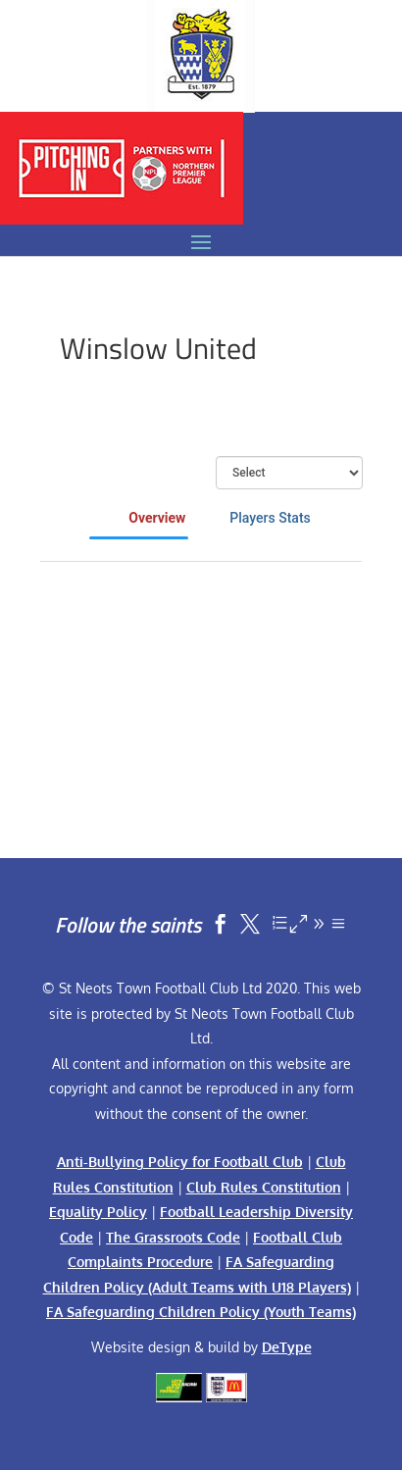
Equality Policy (98, 1211)
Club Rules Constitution (263, 1187)
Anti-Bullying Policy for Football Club (180, 1161)
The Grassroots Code (173, 1237)
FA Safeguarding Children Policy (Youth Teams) (201, 1311)
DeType (287, 1347)
